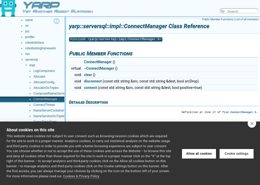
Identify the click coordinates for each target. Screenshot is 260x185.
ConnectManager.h (243, 112)
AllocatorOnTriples (46, 88)
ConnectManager (45, 99)
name (29, 20)
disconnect (93, 81)
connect (90, 88)
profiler (30, 37)
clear (88, 75)
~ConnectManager (99, 68)
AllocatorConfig (43, 82)
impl (32, 65)
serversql (31, 59)
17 (214, 112)
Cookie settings (236, 153)
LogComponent (44, 71)
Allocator (39, 76)
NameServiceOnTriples (49, 116)
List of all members (247, 19)
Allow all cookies (199, 153)
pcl (27, 31)
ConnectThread (44, 105)
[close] (252, 123)
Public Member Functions (217, 19)
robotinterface (34, 42)
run (27, 54)
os (27, 25)
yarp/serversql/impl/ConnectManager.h (125, 39)
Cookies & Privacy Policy (81, 176)
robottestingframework (40, 48)
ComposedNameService (50, 93)
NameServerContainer (48, 110)
